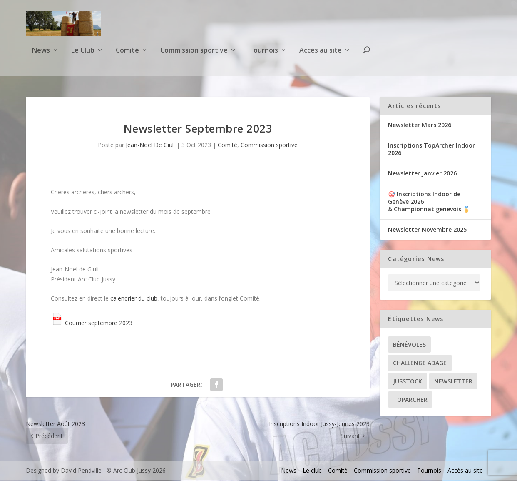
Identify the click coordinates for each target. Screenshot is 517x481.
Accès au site (320, 56)
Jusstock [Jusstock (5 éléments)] (407, 382)
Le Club (82, 56)
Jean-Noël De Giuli (150, 146)
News (41, 56)
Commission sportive (194, 56)
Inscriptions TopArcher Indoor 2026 (431, 150)
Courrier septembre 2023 (91, 324)
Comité (127, 56)
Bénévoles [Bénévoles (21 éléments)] (409, 345)
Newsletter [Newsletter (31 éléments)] (453, 382)
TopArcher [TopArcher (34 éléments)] (410, 400)
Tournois (263, 56)
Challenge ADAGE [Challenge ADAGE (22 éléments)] (420, 364)
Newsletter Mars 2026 (419, 126)
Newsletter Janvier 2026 (422, 174)
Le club (312, 471)
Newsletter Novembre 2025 (427, 230)
